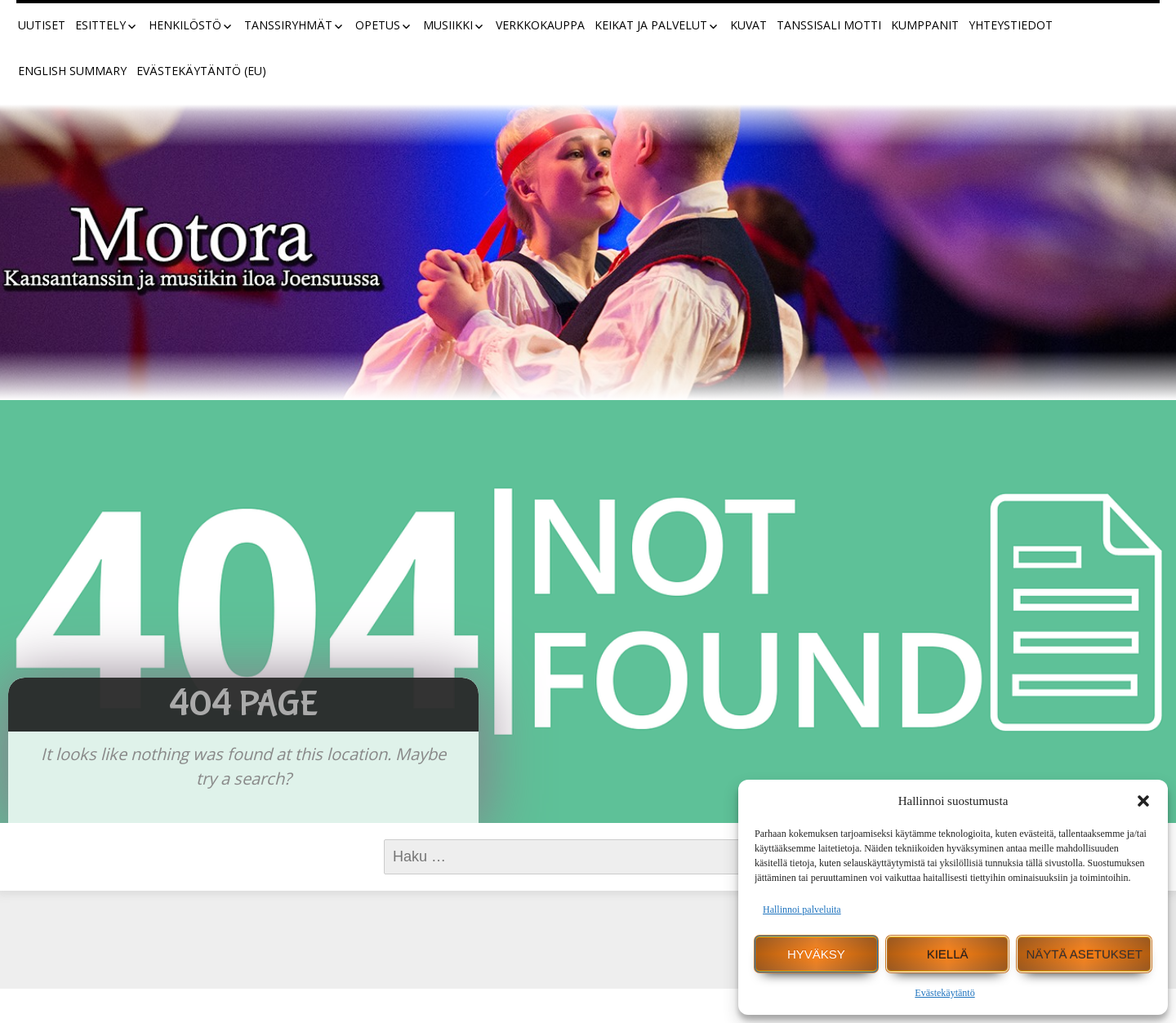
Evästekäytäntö (944, 993)
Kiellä (948, 954)
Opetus (377, 25)
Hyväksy (816, 954)
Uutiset (41, 25)
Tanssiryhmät (288, 25)
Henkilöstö (185, 25)
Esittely (100, 25)
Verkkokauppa (540, 25)
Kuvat (748, 25)
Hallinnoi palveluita (802, 909)
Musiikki (448, 25)
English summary (72, 70)
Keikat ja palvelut (651, 25)
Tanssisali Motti (829, 25)
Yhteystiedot (1011, 25)
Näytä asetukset (1084, 954)
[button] (1143, 801)
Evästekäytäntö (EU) (201, 70)
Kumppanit (925, 25)
